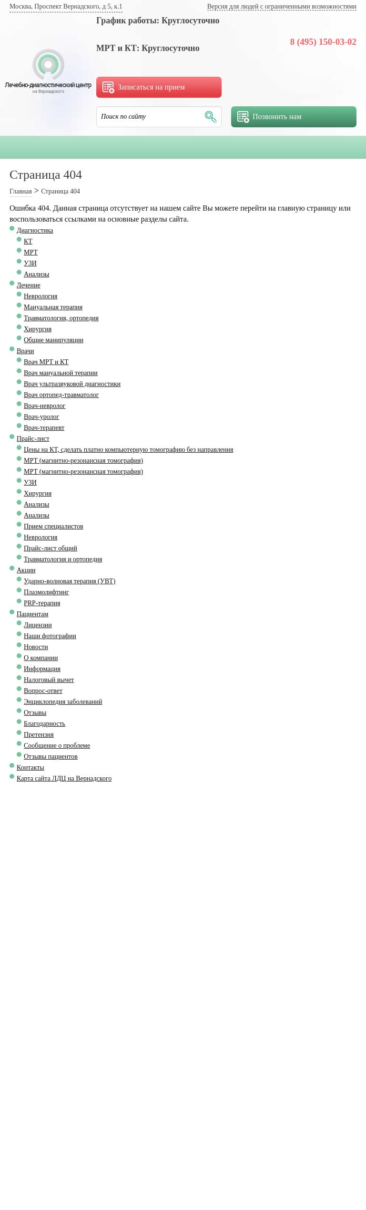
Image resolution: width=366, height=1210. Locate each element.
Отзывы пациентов (51, 756)
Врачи (25, 351)
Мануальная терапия (53, 307)
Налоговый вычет (49, 679)
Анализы (36, 274)
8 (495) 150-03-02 (323, 41)
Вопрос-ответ (43, 690)
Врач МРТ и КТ (46, 362)
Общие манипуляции (53, 340)
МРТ (31, 252)
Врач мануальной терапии (61, 372)
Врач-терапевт (44, 427)
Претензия (39, 734)
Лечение (29, 285)
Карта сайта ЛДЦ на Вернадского (64, 778)
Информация (42, 668)
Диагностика (35, 230)
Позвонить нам (269, 117)
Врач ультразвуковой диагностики (72, 383)
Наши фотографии (50, 636)
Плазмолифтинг (46, 592)
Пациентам (32, 614)
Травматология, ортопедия (61, 318)
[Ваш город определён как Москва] (66, 7)
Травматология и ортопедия (63, 559)
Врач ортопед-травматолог (61, 394)
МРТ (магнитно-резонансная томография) (83, 460)
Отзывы (35, 712)
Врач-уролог (41, 416)
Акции (26, 570)
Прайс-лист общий (50, 548)
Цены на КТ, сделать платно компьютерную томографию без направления (129, 449)
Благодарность (44, 723)
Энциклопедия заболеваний (63, 701)
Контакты (30, 767)
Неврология (40, 296)
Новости (36, 647)
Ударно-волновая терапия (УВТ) (69, 581)
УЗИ (30, 263)
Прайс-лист (33, 438)
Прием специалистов (53, 526)
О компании (41, 657)
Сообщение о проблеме (57, 745)
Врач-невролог (45, 405)
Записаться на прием (143, 87)
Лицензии (38, 625)
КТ (28, 241)
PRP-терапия (42, 603)
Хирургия (37, 329)
